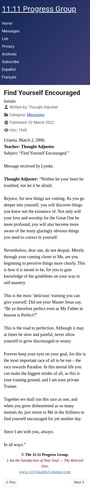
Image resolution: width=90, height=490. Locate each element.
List (5, 38)
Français (9, 77)
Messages (10, 31)
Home (7, 23)
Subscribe (10, 62)
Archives (9, 54)
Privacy (8, 46)
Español (9, 69)
